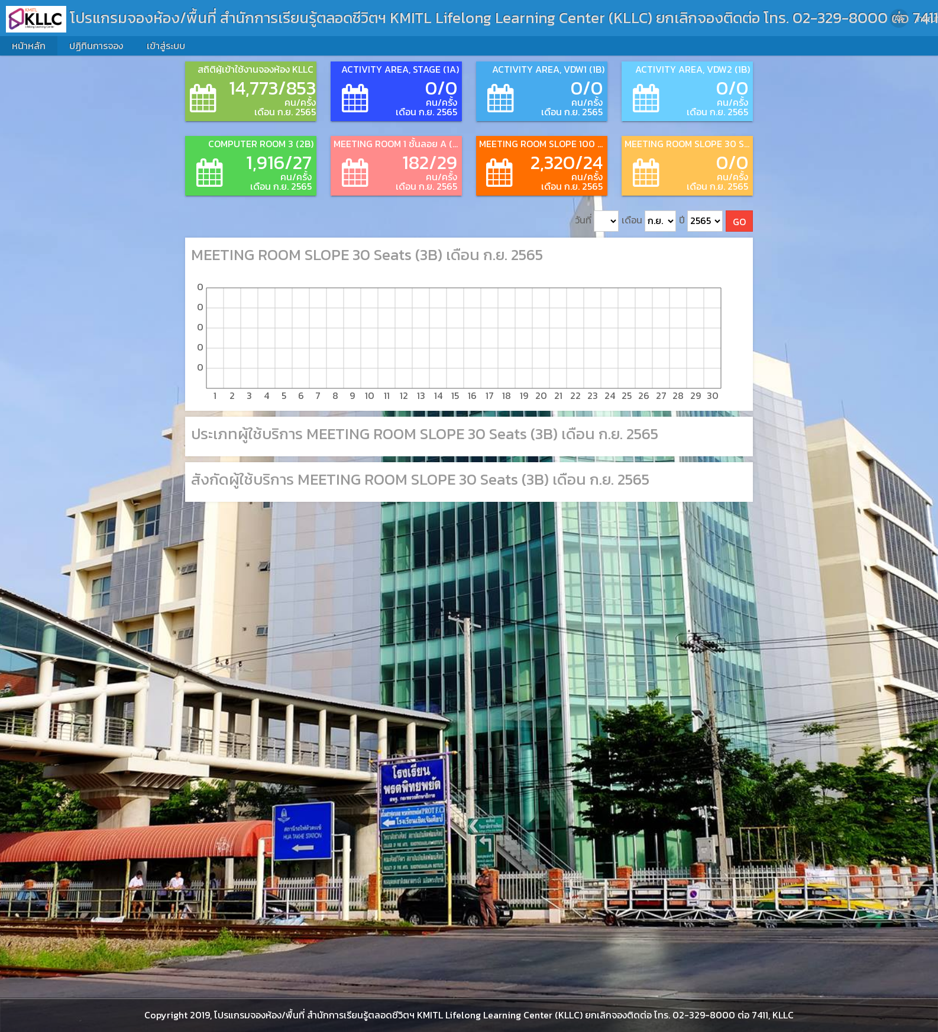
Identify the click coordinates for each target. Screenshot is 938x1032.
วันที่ (597, 221)
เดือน (649, 221)
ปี (701, 221)
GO (739, 222)
